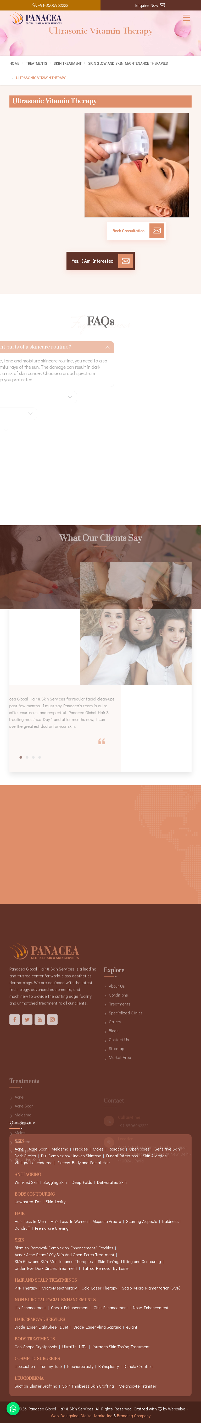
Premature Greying (52, 1228)
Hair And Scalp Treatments (46, 1280)
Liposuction (25, 1366)
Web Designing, (65, 1415)
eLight (131, 1327)
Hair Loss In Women (69, 1221)
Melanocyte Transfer (137, 1386)
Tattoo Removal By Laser (105, 1268)
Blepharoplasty (80, 1366)
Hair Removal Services (40, 1320)
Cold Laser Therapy (99, 1288)
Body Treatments (35, 1339)
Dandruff (22, 1228)
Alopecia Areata (107, 1221)
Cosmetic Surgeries (37, 1359)
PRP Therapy (26, 1288)
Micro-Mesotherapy (59, 1288)
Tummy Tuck (51, 1366)
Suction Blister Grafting (36, 1386)
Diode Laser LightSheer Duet (42, 1327)
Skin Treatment (67, 63)
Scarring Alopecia (141, 1221)
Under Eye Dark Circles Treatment (46, 1268)
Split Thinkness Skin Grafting (88, 1386)
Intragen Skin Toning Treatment (121, 1346)
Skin (19, 1240)
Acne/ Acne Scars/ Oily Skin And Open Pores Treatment (64, 1254)
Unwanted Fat (28, 1201)
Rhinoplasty (108, 1366)
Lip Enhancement (30, 1307)
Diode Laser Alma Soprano (97, 1327)
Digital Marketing (97, 1415)
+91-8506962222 (50, 5)
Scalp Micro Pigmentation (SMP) (151, 1288)
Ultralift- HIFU (74, 1346)
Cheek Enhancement (70, 1307)
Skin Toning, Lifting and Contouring (129, 1261)
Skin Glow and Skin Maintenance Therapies (128, 63)
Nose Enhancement (151, 1307)
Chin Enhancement (111, 1307)
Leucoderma (29, 1379)
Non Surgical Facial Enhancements (55, 1300)
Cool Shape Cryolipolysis (36, 1346)
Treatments (36, 63)
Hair (19, 1214)
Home (14, 63)
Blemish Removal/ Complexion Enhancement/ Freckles (64, 1247)
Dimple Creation (138, 1366)
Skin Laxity (55, 1201)
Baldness (170, 1221)
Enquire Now (150, 5)
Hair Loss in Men (30, 1221)
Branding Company (133, 1415)
